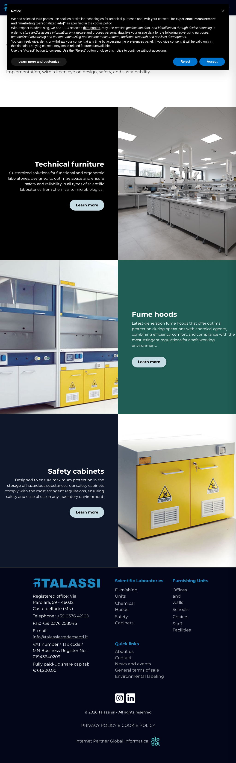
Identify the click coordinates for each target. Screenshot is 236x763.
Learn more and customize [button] (38, 61)
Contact (123, 657)
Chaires (180, 616)
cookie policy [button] (102, 23)
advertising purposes (193, 32)
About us (124, 651)
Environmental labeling (139, 676)
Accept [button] (212, 61)
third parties (91, 28)
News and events (133, 664)
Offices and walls (180, 596)
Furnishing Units (190, 580)
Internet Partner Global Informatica (118, 741)
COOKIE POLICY (138, 725)
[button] (222, 11)
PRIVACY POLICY (98, 725)
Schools (181, 609)
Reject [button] (185, 61)
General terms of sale (137, 670)
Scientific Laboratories (139, 580)
